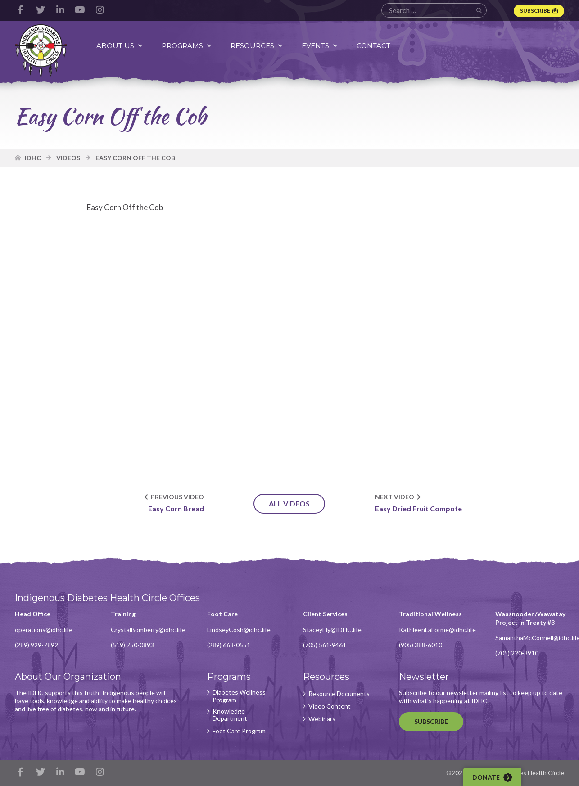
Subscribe (535, 10)
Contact (373, 45)
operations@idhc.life (43, 629)
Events (320, 45)
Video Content (329, 706)
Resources (257, 45)
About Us (120, 45)
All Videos (289, 503)
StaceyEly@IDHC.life (332, 629)
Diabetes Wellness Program (239, 696)
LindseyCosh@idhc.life (239, 629)
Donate (492, 777)
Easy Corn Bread (176, 508)
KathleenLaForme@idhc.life (437, 629)
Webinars (321, 719)
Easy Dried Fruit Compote (418, 508)
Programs (187, 45)
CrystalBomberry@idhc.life (148, 629)
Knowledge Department (230, 715)
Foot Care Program (239, 731)
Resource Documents (339, 693)
